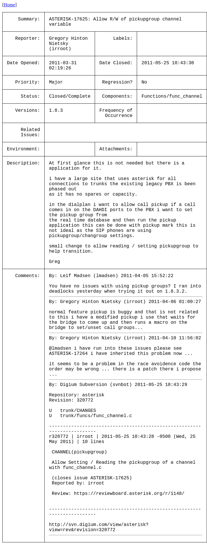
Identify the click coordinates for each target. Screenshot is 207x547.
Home (9, 4)
